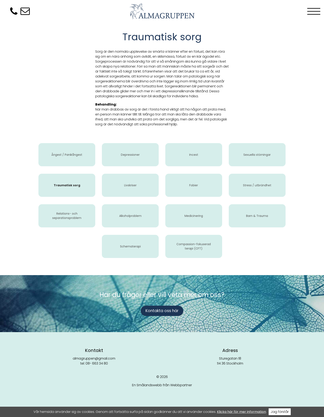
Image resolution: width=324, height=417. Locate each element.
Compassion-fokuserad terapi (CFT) (193, 246)
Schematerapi (130, 246)
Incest (193, 155)
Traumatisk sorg (67, 185)
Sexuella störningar (257, 155)
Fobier (193, 185)
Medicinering (194, 216)
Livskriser (130, 185)
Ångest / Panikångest (66, 155)
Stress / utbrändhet (257, 185)
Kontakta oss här (162, 311)
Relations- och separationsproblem (66, 215)
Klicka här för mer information (241, 411)
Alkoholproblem (130, 216)
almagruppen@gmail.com (94, 358)
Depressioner (130, 155)
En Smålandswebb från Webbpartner (162, 385)
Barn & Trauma (257, 216)
